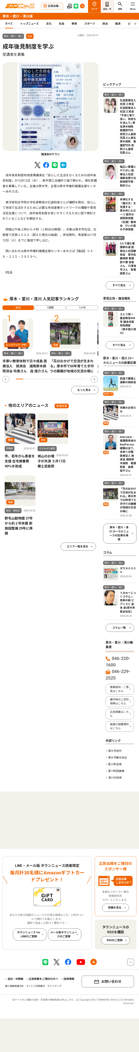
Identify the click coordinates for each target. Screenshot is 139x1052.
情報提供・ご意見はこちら (119, 689)
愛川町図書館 (116, 771)
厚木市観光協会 (117, 757)
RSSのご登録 (115, 940)
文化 (48, 23)
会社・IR (107, 9)
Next (94, 379)
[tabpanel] (50, 109)
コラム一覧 (119, 627)
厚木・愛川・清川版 (18, 16)
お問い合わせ (111, 982)
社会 (61, 23)
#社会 (8, 272)
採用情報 (69, 979)
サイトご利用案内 (35, 986)
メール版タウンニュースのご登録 (63, 934)
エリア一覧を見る (77, 546)
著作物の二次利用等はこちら (119, 701)
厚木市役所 (115, 751)
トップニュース (29, 23)
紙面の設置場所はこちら (119, 726)
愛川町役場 (115, 764)
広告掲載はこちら (119, 714)
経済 (118, 23)
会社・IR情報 (15, 979)
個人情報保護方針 (14, 986)
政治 (105, 23)
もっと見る (84, 390)
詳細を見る (114, 907)
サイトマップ (54, 986)
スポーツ (89, 23)
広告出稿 (53, 6)
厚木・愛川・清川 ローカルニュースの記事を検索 (119, 533)
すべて (9, 23)
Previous (6, 379)
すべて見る (119, 285)
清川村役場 (115, 777)
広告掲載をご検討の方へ (43, 979)
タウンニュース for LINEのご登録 (28, 934)
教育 (74, 23)
